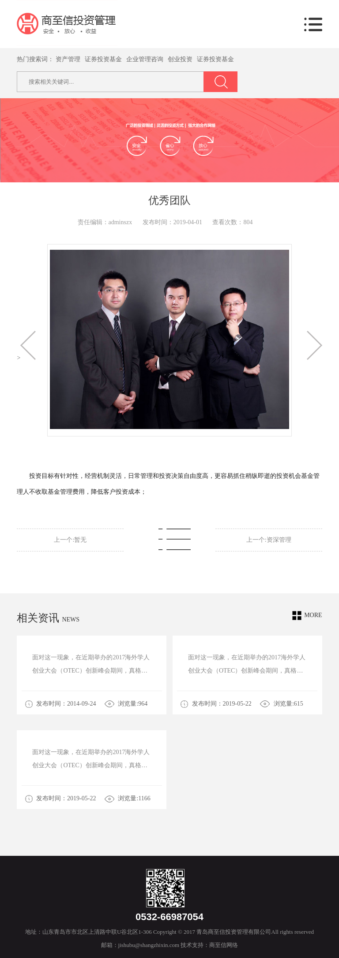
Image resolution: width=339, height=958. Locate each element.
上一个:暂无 (70, 539)
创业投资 (180, 59)
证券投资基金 (103, 59)
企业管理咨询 (144, 59)
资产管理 (68, 59)
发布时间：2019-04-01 (172, 222)
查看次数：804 (232, 222)
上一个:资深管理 (268, 539)
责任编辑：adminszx (105, 222)
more (307, 615)
